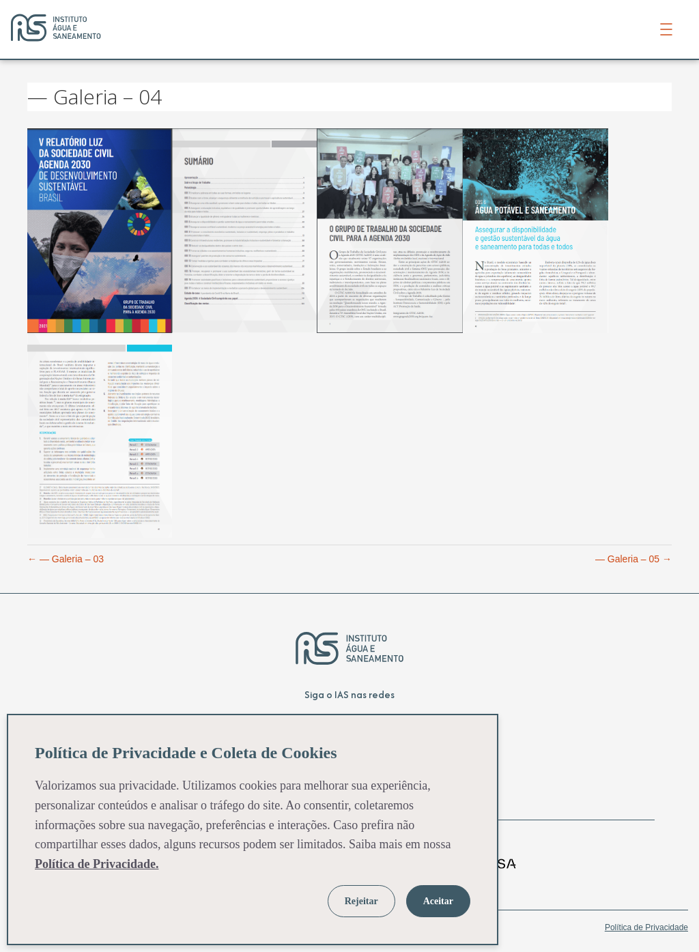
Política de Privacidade (646, 927)
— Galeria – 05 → (633, 558)
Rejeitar (361, 901)
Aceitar (438, 901)
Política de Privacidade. (96, 864)
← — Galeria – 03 (65, 558)
